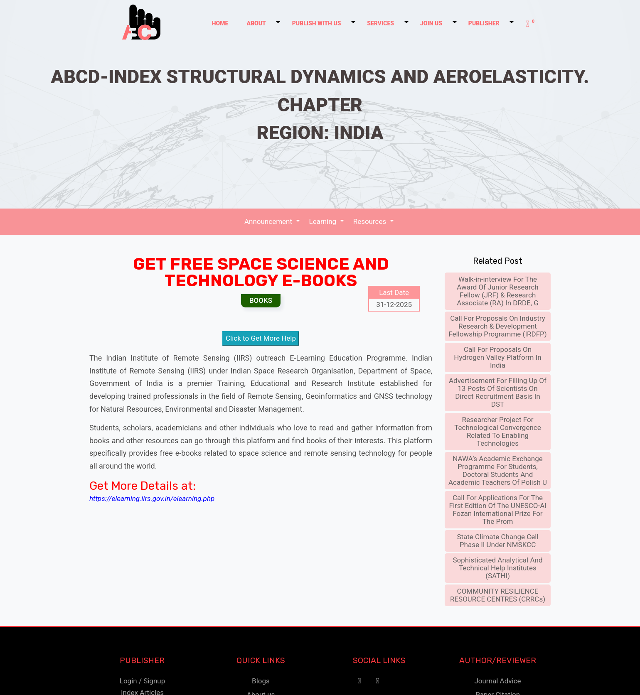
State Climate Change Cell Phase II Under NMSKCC (497, 540)
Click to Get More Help (261, 338)
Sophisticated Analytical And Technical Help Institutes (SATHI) (498, 567)
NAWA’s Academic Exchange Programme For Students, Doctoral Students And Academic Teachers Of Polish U (497, 470)
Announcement (270, 221)
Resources (369, 221)
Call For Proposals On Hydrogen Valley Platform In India (497, 356)
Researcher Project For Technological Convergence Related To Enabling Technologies (497, 431)
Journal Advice (497, 680)
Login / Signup (142, 680)
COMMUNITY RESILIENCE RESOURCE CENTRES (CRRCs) (497, 594)
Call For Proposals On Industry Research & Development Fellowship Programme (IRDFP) (497, 325)
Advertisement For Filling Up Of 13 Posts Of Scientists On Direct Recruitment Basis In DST (497, 392)
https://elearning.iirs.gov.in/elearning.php (151, 498)
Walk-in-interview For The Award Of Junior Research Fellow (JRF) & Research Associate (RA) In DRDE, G (498, 290)
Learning (323, 221)
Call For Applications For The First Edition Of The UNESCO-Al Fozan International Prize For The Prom (497, 509)
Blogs (261, 680)
